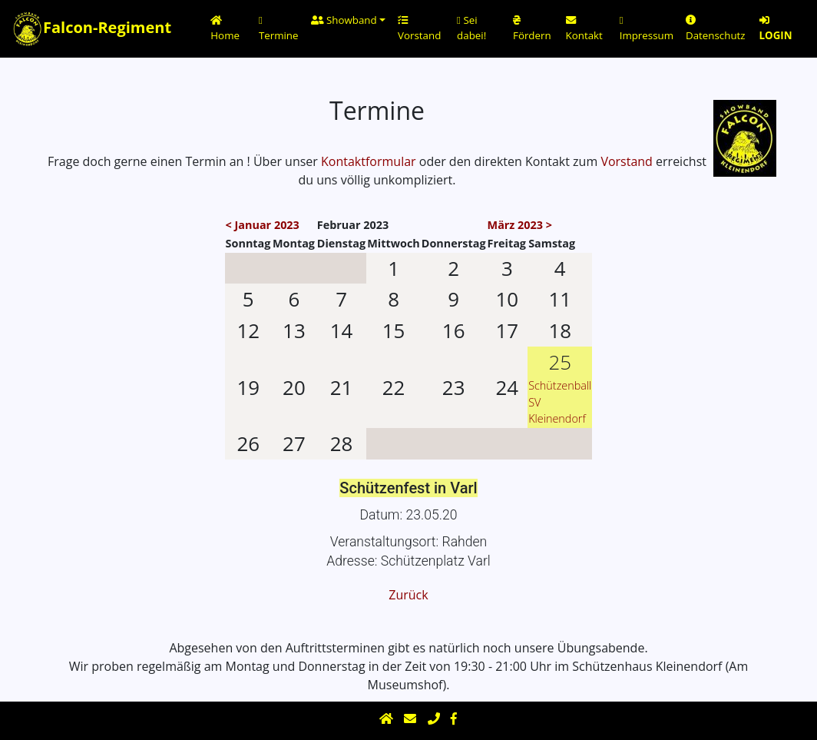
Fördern (532, 28)
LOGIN (775, 28)
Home (225, 28)
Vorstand (419, 28)
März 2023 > (520, 224)
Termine (279, 28)
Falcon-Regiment (83, 29)
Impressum (646, 28)
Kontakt (584, 28)
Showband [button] (344, 20)
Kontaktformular (368, 161)
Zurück (408, 594)
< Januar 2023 (262, 224)
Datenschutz (716, 28)
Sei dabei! (471, 27)
